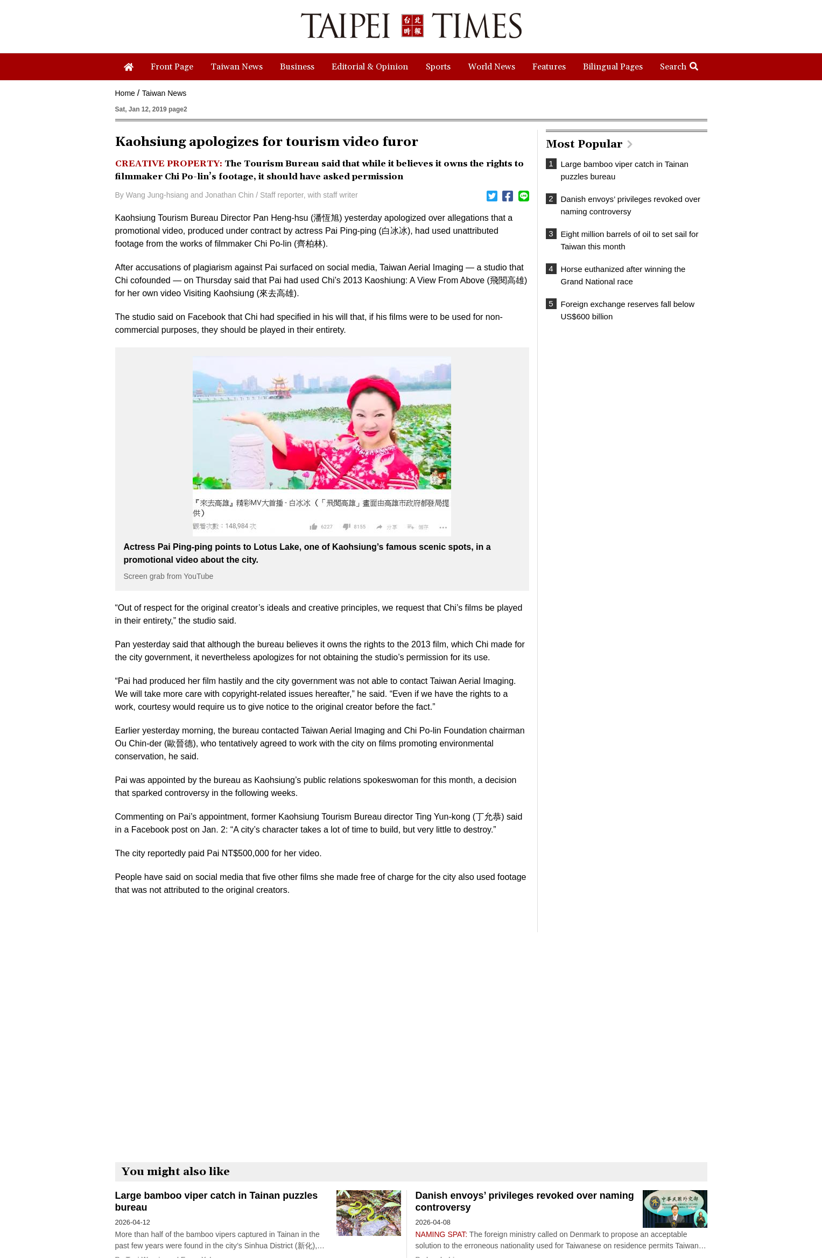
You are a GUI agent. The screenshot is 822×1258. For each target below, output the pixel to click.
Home (125, 93)
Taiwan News (164, 93)
